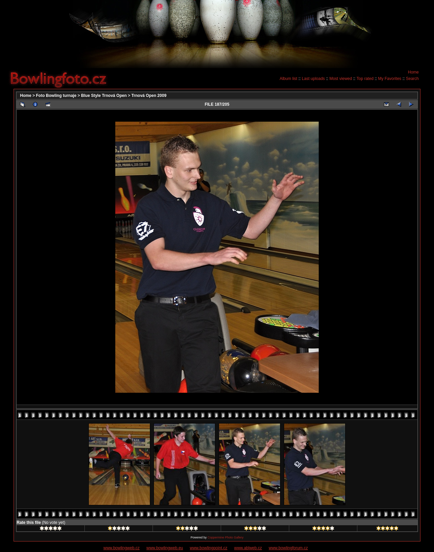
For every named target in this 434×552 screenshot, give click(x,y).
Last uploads (313, 78)
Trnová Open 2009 (148, 95)
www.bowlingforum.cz (288, 548)
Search (412, 78)
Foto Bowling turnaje (56, 95)
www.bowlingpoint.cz (209, 548)
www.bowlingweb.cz (121, 548)
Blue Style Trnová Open (104, 95)
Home (413, 72)
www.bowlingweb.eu (164, 548)
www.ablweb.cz (248, 548)
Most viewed (340, 78)
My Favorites (389, 78)
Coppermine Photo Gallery (225, 537)
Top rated (365, 78)
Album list (288, 78)
